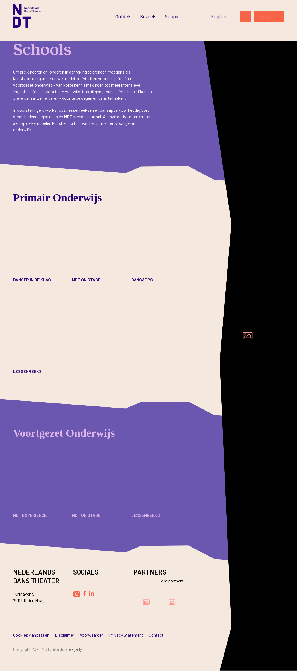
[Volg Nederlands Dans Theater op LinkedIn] (91, 593)
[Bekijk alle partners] (169, 581)
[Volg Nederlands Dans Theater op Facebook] (84, 593)
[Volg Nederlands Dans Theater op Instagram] (76, 594)
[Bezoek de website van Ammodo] (172, 602)
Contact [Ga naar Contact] (156, 634)
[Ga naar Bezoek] (148, 16)
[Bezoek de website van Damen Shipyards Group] (146, 602)
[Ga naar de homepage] (27, 16)
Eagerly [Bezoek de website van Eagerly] (75, 649)
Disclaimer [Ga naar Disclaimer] (64, 634)
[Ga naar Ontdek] (123, 16)
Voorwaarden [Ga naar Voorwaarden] (92, 634)
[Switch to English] (218, 16)
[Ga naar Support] (173, 16)
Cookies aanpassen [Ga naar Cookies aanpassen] (31, 634)
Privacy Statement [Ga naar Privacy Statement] (126, 634)
